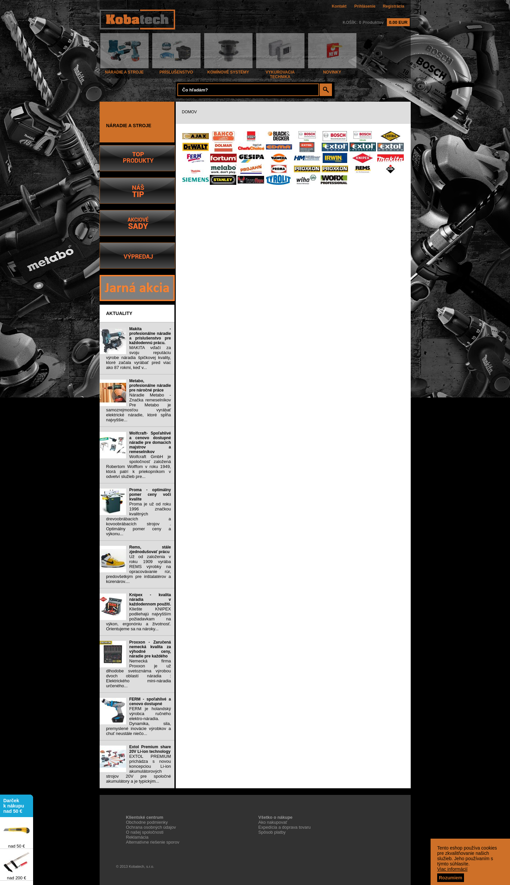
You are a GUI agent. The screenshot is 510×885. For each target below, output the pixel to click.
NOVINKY (332, 70)
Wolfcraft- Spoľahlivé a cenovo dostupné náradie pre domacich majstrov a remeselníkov (150, 442)
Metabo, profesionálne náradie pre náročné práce (150, 385)
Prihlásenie (364, 6)
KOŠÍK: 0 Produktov (376, 22)
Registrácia (393, 6)
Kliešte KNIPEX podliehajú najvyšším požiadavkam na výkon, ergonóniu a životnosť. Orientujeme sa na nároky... (138, 618)
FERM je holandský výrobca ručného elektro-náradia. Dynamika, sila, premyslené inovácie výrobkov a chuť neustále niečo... (138, 721)
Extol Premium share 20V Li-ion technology (150, 749)
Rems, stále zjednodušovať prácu (150, 549)
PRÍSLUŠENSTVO (176, 70)
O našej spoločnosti (144, 832)
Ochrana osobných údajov (151, 827)
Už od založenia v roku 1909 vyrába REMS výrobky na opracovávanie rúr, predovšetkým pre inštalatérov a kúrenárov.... (138, 569)
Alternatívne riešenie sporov (152, 842)
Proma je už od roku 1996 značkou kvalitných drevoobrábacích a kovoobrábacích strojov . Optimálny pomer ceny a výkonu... (138, 518)
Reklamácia (137, 837)
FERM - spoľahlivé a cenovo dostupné (150, 701)
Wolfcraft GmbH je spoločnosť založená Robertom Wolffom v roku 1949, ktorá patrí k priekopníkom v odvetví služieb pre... (138, 466)
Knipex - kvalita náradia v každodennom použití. (150, 599)
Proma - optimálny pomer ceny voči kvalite (150, 494)
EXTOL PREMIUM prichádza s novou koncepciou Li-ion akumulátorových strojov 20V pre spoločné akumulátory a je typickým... (138, 769)
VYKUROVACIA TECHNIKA (280, 72)
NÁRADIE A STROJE (124, 70)
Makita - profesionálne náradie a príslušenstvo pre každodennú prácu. (150, 336)
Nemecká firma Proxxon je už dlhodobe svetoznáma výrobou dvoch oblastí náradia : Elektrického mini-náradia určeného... (138, 673)
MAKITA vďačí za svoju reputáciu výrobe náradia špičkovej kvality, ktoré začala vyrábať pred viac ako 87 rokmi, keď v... (138, 357)
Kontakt (339, 6)
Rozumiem (450, 877)
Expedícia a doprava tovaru (284, 827)
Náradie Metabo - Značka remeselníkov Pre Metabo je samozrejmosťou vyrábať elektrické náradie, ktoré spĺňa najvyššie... (138, 407)
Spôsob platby (272, 832)
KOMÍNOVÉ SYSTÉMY (228, 70)
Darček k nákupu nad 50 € (13, 806)
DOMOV (189, 112)
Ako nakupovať (272, 822)
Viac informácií (452, 869)
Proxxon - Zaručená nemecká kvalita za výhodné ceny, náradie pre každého (150, 649)
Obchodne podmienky (147, 822)
